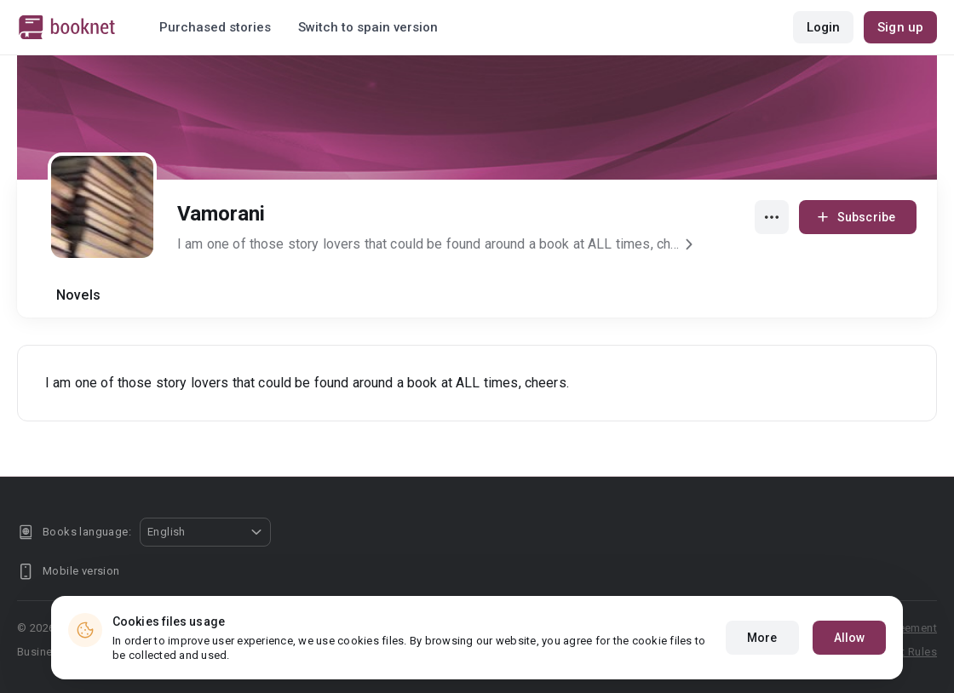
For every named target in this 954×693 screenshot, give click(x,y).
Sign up (900, 27)
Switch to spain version (368, 27)
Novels (78, 295)
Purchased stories (215, 27)
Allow (849, 637)
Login (824, 27)
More (762, 637)
